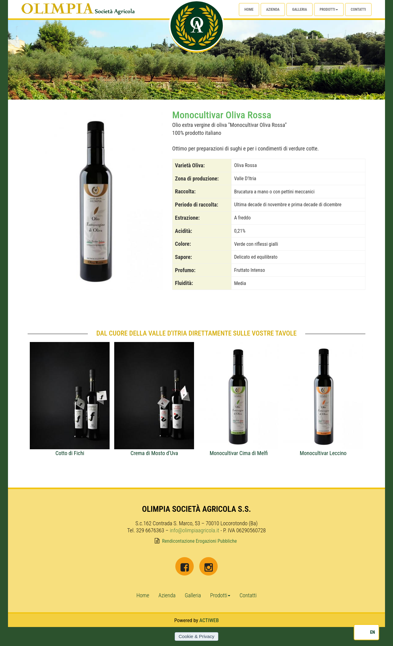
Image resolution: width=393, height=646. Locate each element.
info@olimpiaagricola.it (194, 530)
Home (249, 9)
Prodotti (329, 9)
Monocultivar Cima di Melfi (239, 453)
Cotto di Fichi (69, 453)
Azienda (273, 9)
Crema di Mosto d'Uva (154, 453)
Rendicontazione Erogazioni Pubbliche (199, 541)
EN (372, 632)
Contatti (358, 9)
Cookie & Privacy (196, 636)
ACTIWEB (209, 620)
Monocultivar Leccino (323, 453)
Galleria (299, 9)
